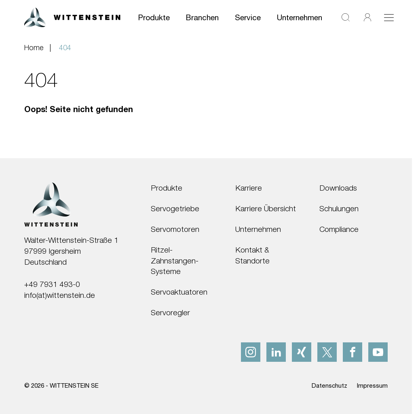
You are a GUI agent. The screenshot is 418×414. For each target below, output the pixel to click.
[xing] (301, 352)
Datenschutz (329, 385)
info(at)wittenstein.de (59, 294)
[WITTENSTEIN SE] (72, 16)
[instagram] (250, 352)
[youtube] (378, 352)
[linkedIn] (276, 352)
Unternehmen (299, 17)
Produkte (154, 17)
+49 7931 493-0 (52, 284)
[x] (327, 352)
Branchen (202, 17)
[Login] (367, 17)
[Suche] (345, 17)
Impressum (372, 385)
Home (33, 47)
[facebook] (352, 352)
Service (248, 17)
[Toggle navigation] (389, 17)
